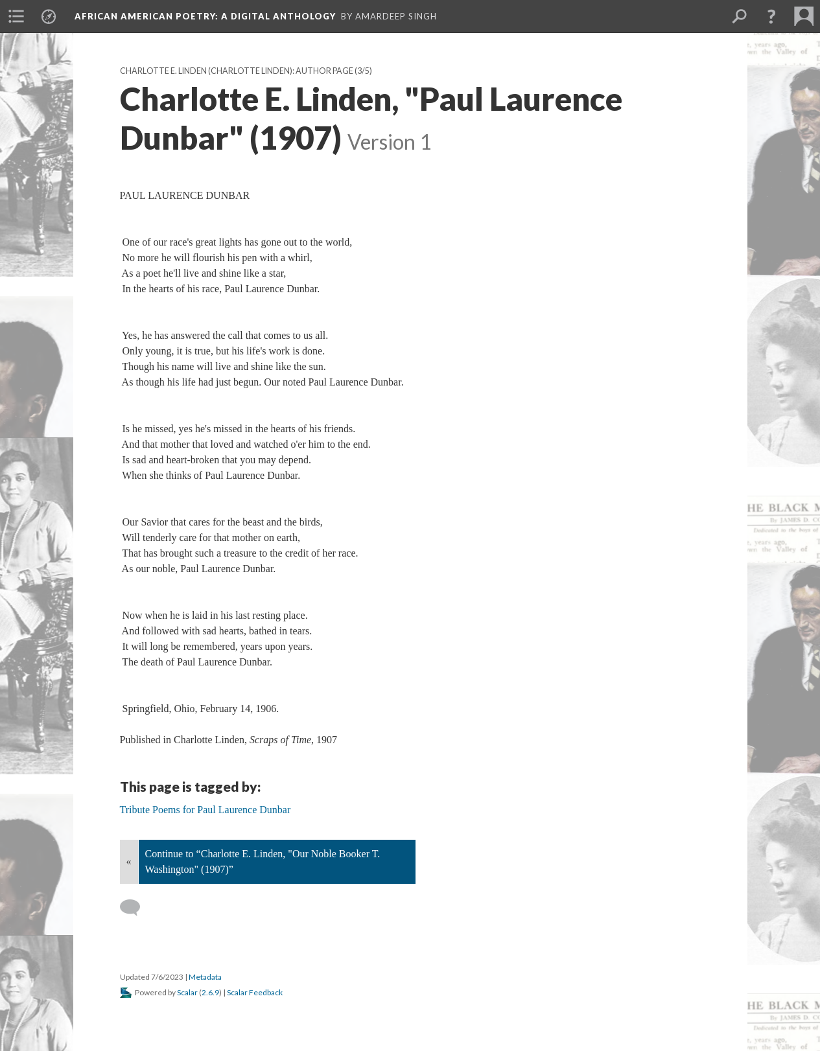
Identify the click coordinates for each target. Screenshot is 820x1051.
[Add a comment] (136, 907)
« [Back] (129, 861)
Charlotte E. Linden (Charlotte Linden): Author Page (236, 71)
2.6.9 (210, 992)
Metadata (205, 977)
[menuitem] (16, 16)
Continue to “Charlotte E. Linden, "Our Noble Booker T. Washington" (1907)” (263, 861)
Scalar (187, 992)
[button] (771, 16)
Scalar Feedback (255, 992)
